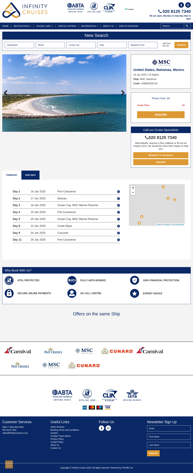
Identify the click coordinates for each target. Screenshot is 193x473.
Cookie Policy (57, 442)
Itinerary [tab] (11, 175)
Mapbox (167, 225)
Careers (54, 433)
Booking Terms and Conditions (65, 430)
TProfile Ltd (127, 468)
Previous (7, 93)
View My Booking (128, 26)
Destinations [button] (22, 26)
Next (122, 93)
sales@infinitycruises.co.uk (15, 433)
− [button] (133, 192)
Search (181, 45)
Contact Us (56, 448)
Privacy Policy (57, 439)
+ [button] (133, 188)
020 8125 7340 (174, 11)
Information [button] (89, 26)
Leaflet (158, 225)
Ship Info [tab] (30, 175)
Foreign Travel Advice (61, 436)
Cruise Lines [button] (44, 26)
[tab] (66, 192)
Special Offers (67, 26)
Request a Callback (161, 155)
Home (5, 26)
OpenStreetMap (178, 225)
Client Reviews (58, 427)
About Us (108, 26)
